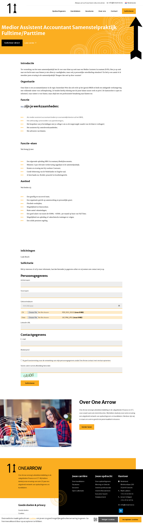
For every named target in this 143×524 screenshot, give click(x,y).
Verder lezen (87, 427)
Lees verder (29, 43)
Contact (114, 11)
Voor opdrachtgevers (103, 481)
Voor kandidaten (78, 481)
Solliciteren (129, 11)
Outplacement (100, 497)
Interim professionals (103, 488)
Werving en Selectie (102, 485)
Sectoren (75, 488)
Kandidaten (75, 11)
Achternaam (25, 280)
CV (23, 312)
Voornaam (25, 291)
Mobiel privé (25, 350)
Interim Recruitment (102, 491)
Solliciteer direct (12, 43)
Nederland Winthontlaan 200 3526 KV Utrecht (127, 484)
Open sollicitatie (78, 491)
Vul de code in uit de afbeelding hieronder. (36, 366)
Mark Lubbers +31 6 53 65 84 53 (127, 492)
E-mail (23, 339)
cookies (32, 518)
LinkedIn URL (25, 323)
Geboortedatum (27, 302)
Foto (23, 318)
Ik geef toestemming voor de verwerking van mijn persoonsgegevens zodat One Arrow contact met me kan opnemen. (67, 361)
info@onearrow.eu (116, 3)
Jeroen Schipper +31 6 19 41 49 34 (127, 498)
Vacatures (89, 11)
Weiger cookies (108, 520)
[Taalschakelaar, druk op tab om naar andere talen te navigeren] (130, 3)
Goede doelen (23, 510)
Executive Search (101, 494)
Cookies (21, 513)
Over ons (102, 11)
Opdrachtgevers (59, 11)
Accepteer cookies (130, 520)
